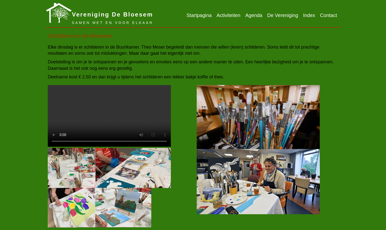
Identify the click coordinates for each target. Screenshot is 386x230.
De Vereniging (282, 15)
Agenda (253, 15)
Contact (328, 15)
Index (309, 15)
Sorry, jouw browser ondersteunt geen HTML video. (109, 116)
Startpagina (198, 15)
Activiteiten (229, 15)
